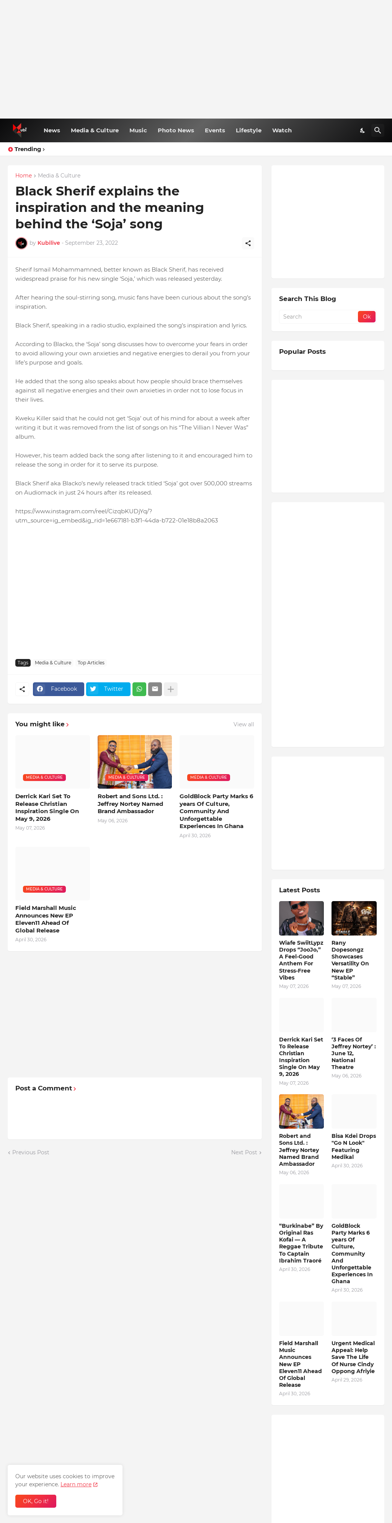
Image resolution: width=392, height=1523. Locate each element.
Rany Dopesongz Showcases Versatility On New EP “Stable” (350, 960)
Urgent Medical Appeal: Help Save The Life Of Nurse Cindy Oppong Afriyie (353, 1357)
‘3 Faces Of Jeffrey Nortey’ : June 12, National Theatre (354, 1053)
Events (215, 130)
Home (23, 176)
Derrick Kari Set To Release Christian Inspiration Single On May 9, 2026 (47, 807)
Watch (282, 130)
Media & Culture (95, 130)
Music (138, 130)
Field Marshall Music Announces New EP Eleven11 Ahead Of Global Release (45, 919)
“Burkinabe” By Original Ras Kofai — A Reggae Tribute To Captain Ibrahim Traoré (301, 1243)
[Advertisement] (196, 59)
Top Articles (91, 662)
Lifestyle (248, 130)
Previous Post (30, 1152)
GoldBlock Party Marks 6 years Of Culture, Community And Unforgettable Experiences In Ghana (216, 811)
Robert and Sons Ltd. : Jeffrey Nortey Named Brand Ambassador (130, 803)
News (52, 130)
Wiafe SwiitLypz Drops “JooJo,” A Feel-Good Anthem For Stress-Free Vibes (301, 960)
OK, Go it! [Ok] (36, 1501)
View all (244, 724)
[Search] (377, 130)
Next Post (244, 1152)
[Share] (248, 243)
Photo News (176, 130)
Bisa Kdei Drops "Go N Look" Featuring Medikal (354, 1146)
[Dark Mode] (362, 130)
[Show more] (171, 689)
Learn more (75, 1484)
